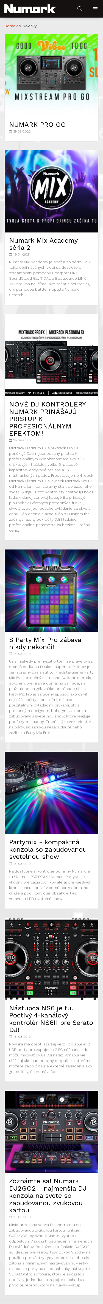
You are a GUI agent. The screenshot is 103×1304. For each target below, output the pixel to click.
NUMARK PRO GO (37, 124)
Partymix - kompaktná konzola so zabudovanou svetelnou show (48, 849)
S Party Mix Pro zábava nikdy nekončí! (45, 643)
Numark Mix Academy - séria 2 (46, 244)
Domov (11, 26)
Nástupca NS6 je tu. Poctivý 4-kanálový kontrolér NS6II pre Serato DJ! (51, 1019)
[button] (30, 9)
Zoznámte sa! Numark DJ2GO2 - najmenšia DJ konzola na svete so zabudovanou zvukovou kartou (48, 1195)
